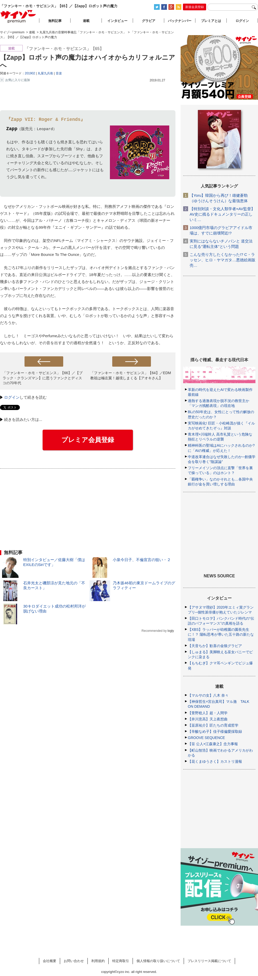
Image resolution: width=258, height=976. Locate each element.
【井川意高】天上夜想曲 (208, 719)
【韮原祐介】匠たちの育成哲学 (213, 725)
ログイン (12, 397)
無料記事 (55, 21)
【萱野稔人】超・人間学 (208, 713)
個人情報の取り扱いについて (158, 961)
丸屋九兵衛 (45, 73)
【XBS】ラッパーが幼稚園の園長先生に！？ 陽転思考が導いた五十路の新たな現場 (221, 634)
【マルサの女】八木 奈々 (208, 695)
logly (170, 631)
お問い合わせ (74, 961)
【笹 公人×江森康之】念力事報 (213, 744)
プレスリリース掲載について (209, 961)
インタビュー (117, 21)
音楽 (59, 73)
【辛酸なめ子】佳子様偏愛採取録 (215, 731)
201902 (30, 73)
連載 (86, 21)
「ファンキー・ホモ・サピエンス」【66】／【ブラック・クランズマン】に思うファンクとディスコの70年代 (43, 378)
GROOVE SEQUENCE (206, 738)
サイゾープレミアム (18, 16)
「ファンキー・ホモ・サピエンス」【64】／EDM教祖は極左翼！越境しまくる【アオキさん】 (130, 375)
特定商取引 (120, 961)
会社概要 (49, 961)
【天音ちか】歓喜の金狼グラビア (215, 646)
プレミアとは (211, 21)
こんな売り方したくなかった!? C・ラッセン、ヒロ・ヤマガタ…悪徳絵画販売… (222, 259)
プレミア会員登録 (87, 439)
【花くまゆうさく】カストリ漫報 (215, 761)
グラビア (148, 21)
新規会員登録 (194, 7)
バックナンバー (179, 21)
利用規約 (98, 961)
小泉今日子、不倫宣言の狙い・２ (142, 559)
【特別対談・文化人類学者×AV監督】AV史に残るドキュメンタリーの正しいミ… (222, 214)
